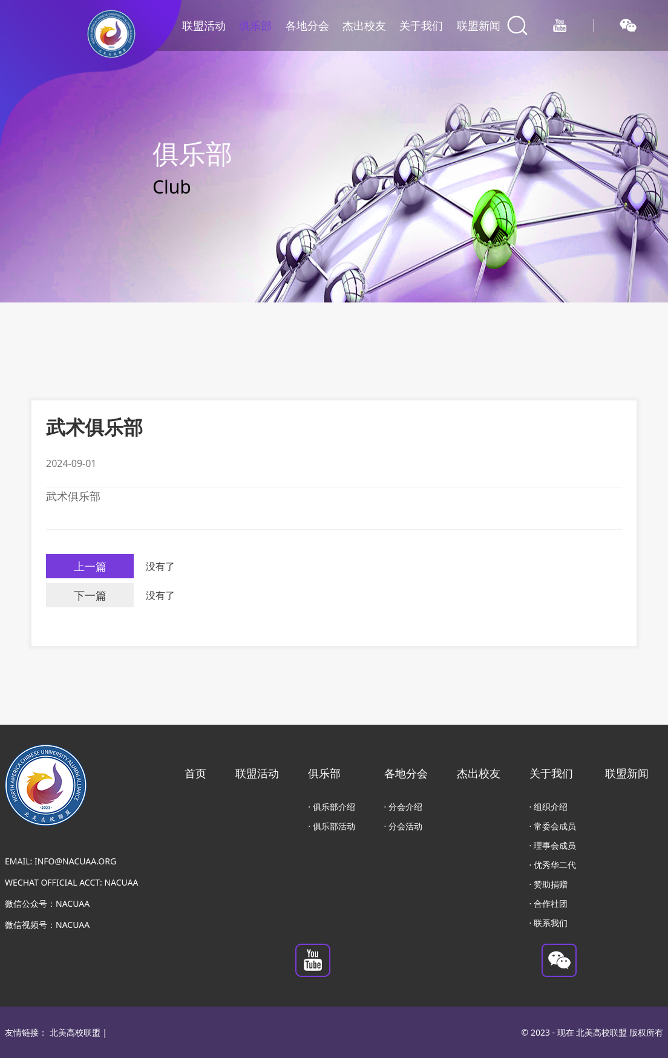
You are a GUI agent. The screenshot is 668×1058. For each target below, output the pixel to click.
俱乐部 (255, 25)
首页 (195, 773)
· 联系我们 (548, 923)
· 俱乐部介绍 (331, 806)
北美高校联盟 (75, 1032)
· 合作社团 (548, 903)
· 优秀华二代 (552, 864)
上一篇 (90, 566)
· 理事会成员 (552, 845)
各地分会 (307, 25)
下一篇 (90, 595)
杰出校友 (364, 25)
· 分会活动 (403, 826)
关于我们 (421, 25)
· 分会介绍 (403, 806)
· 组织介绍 (548, 806)
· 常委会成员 (552, 826)
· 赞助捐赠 (548, 884)
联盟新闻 (478, 25)
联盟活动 (204, 25)
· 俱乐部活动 (331, 826)
